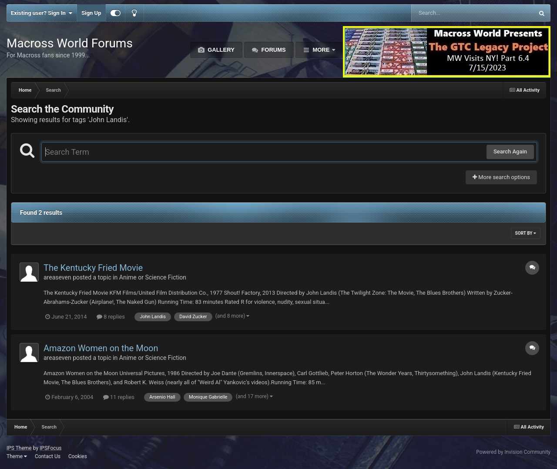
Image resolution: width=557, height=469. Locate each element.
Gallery (220, 50)
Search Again (510, 151)
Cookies (77, 456)
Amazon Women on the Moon (101, 348)
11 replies (118, 397)
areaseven (57, 277)
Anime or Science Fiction (152, 277)
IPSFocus (50, 448)
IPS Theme (19, 448)
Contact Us (47, 456)
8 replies (111, 316)
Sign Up (91, 13)
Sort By (525, 233)
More (321, 50)
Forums (273, 50)
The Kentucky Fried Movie (93, 268)
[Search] (451, 13)
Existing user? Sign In (41, 13)
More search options (501, 177)
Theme (17, 456)
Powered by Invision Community (513, 452)
